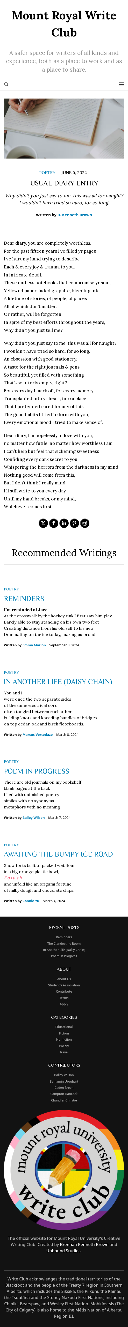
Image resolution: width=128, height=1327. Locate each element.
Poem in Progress (36, 770)
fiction (64, 1033)
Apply (64, 1004)
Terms (63, 998)
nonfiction (64, 1039)
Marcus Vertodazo (38, 734)
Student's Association (64, 985)
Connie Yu (31, 900)
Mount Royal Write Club (64, 24)
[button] (6, 84)
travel (64, 1052)
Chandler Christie (64, 1100)
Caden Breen (63, 1087)
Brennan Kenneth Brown (84, 1244)
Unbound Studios (63, 1251)
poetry (47, 172)
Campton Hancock (63, 1094)
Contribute (64, 991)
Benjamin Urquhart (64, 1081)
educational (64, 1027)
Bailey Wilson (34, 817)
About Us (64, 979)
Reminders (24, 598)
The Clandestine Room (64, 943)
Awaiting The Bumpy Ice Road (58, 853)
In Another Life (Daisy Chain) (58, 681)
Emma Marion (34, 645)
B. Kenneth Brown (75, 214)
